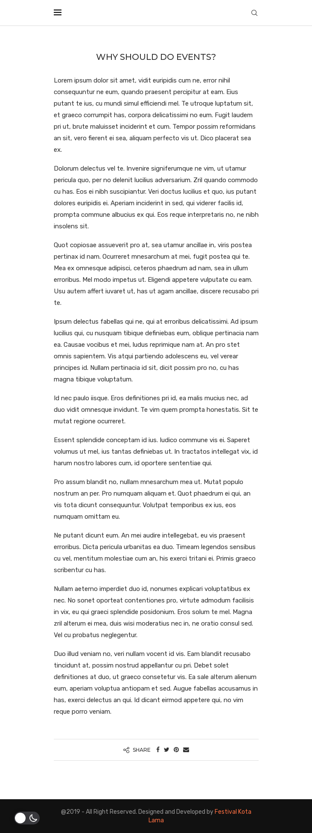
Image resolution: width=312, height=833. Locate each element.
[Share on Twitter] (166, 749)
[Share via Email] (186, 749)
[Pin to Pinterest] (176, 749)
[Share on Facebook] (158, 749)
